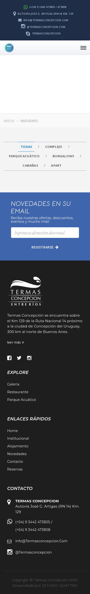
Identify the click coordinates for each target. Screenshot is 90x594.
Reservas (15, 469)
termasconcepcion (43, 33)
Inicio (9, 120)
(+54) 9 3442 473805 (32, 522)
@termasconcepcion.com (43, 27)
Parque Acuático (21, 400)
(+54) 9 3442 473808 (32, 530)
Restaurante (17, 392)
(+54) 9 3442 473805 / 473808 (45, 7)
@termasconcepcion (33, 552)
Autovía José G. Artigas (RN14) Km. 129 (43, 13)
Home (12, 431)
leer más (15, 342)
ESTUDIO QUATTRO (60, 585)
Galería (13, 384)
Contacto (15, 461)
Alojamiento (18, 446)
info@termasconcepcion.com (43, 20)
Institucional (18, 438)
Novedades (17, 454)
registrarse (45, 247)
